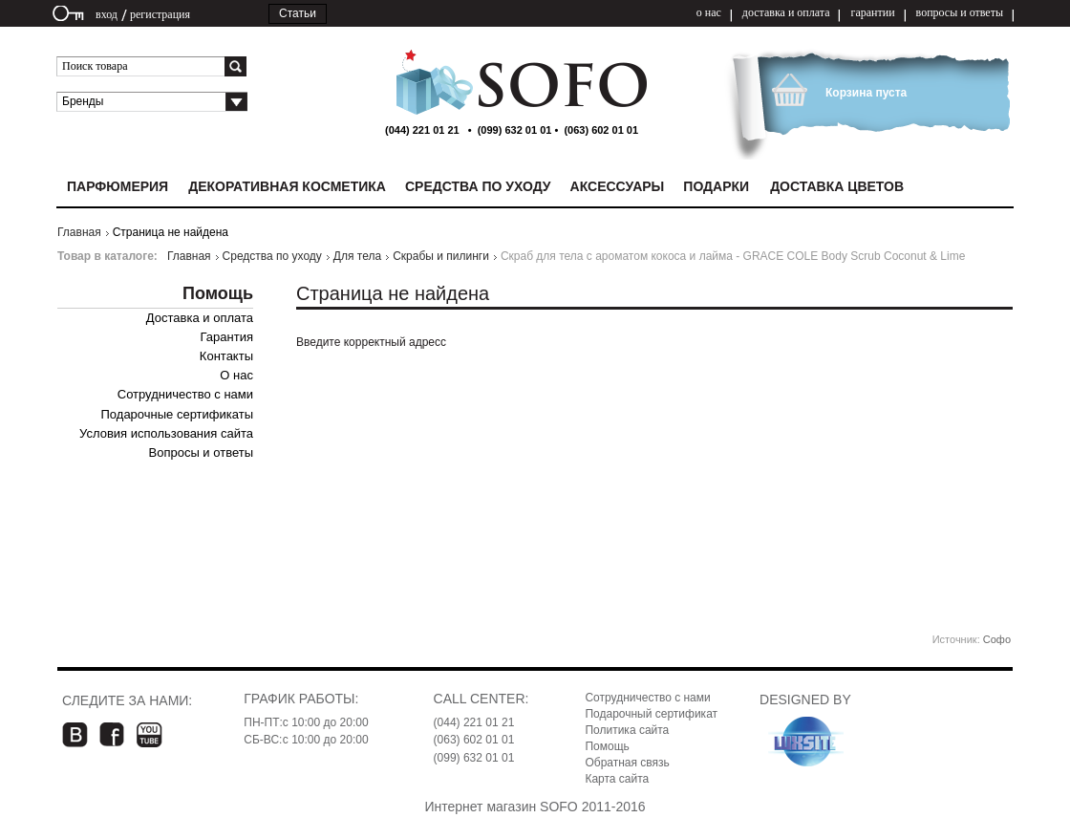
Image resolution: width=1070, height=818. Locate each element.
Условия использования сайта (166, 433)
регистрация (160, 14)
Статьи (297, 13)
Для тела (357, 256)
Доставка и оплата (199, 318)
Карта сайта (617, 779)
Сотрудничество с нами (185, 394)
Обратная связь (627, 762)
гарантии (872, 12)
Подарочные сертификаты (177, 414)
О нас (236, 375)
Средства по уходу (272, 256)
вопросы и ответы (959, 12)
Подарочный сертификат (651, 714)
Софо (997, 639)
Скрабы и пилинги (441, 256)
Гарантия (227, 337)
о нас (708, 12)
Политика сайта (627, 730)
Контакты (226, 356)
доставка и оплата (786, 12)
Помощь (607, 746)
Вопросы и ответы (201, 452)
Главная (79, 232)
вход (107, 14)
